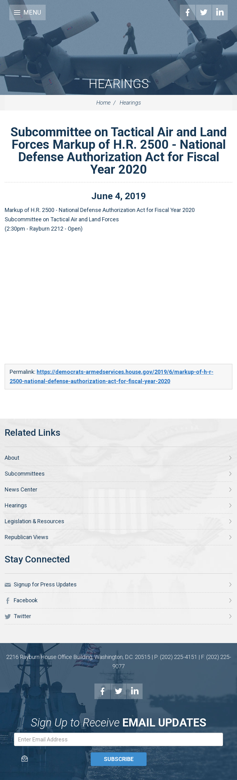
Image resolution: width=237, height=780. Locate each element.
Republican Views (26, 537)
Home (103, 102)
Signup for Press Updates (41, 584)
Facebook (187, 12)
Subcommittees (25, 473)
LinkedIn (220, 12)
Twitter (204, 12)
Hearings (119, 84)
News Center (21, 489)
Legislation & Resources (34, 521)
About (12, 457)
